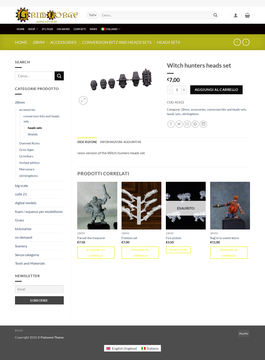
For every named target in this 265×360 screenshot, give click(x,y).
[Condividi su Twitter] (179, 124)
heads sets (168, 42)
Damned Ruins (29, 143)
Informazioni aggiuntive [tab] (120, 142)
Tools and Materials (30, 263)
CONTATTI (80, 29)
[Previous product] (245, 42)
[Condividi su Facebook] (171, 124)
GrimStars (26, 156)
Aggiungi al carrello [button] (96, 252)
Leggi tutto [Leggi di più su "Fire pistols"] (178, 249)
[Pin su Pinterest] (195, 124)
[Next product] (237, 42)
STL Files (47, 29)
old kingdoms (28, 176)
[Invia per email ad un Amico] (187, 124)
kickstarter (23, 229)
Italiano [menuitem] (153, 348)
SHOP (33, 29)
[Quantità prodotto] (176, 89)
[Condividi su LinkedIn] (203, 124)
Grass (19, 220)
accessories (63, 42)
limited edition (29, 163)
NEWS (93, 29)
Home (21, 42)
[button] (235, 15)
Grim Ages (26, 150)
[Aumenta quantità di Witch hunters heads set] (184, 89)
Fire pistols (173, 238)
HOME (20, 29)
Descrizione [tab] (87, 142)
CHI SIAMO (63, 29)
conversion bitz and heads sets (117, 42)
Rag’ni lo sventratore (224, 238)
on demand (23, 237)
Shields (33, 134)
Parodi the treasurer (91, 238)
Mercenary (26, 169)
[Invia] (215, 15)
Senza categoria (27, 255)
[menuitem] (110, 29)
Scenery (21, 246)
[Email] (39, 289)
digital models (25, 203)
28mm (39, 42)
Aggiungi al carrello (216, 90)
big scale (21, 185)
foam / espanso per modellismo (39, 211)
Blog (19, 330)
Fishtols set (129, 238)
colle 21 (21, 194)
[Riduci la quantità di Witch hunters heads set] (169, 89)
